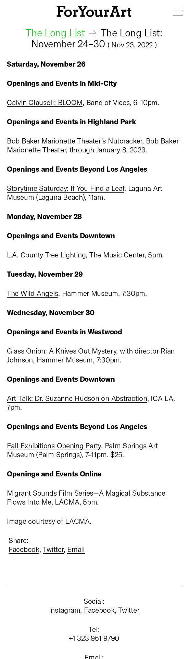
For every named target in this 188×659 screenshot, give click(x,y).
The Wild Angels (32, 293)
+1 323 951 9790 (94, 638)
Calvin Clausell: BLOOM (45, 102)
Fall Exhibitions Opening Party (54, 445)
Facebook (24, 549)
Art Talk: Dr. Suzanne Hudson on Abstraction (77, 398)
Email (76, 549)
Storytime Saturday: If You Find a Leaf (65, 188)
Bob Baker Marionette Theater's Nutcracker (74, 140)
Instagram (64, 609)
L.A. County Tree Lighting (46, 254)
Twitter (53, 549)
